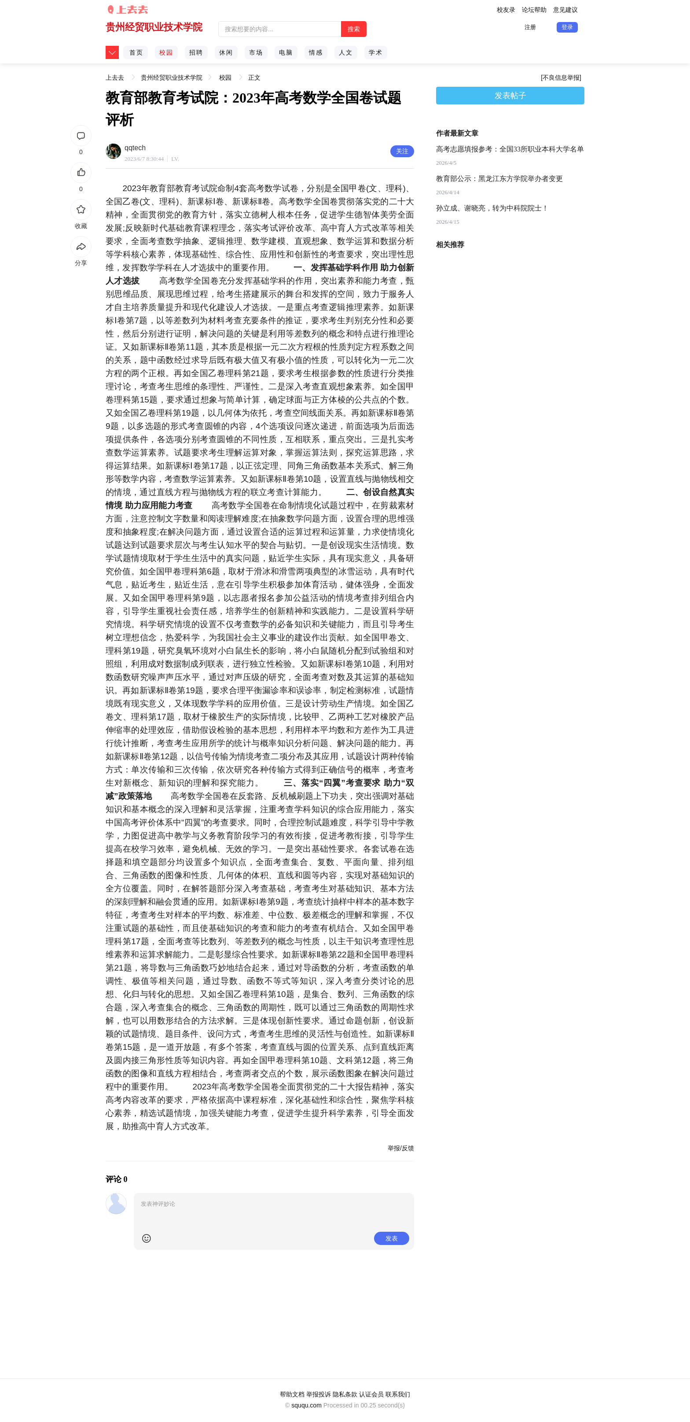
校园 (166, 52)
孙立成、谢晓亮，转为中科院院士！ (492, 208)
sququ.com (306, 1405)
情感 (316, 52)
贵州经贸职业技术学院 (154, 27)
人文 (346, 52)
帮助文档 (292, 1394)
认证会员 (371, 1394)
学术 (376, 52)
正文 (254, 77)
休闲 (226, 52)
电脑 (286, 52)
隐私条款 (345, 1394)
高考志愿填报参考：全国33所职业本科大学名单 (510, 149)
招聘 (196, 52)
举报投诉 (318, 1394)
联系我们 (397, 1394)
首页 (136, 52)
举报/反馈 (401, 1148)
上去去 (115, 74)
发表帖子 (510, 95)
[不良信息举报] (561, 77)
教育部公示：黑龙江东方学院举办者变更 (499, 178)
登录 (567, 27)
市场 (256, 52)
